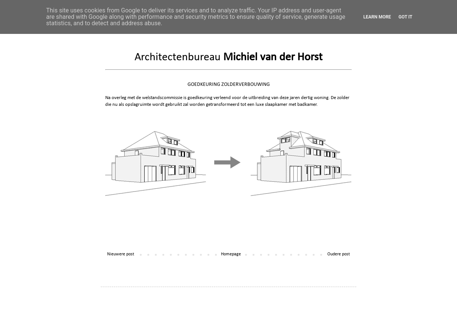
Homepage (231, 254)
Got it (405, 17)
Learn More (377, 17)
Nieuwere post (120, 254)
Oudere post (338, 254)
